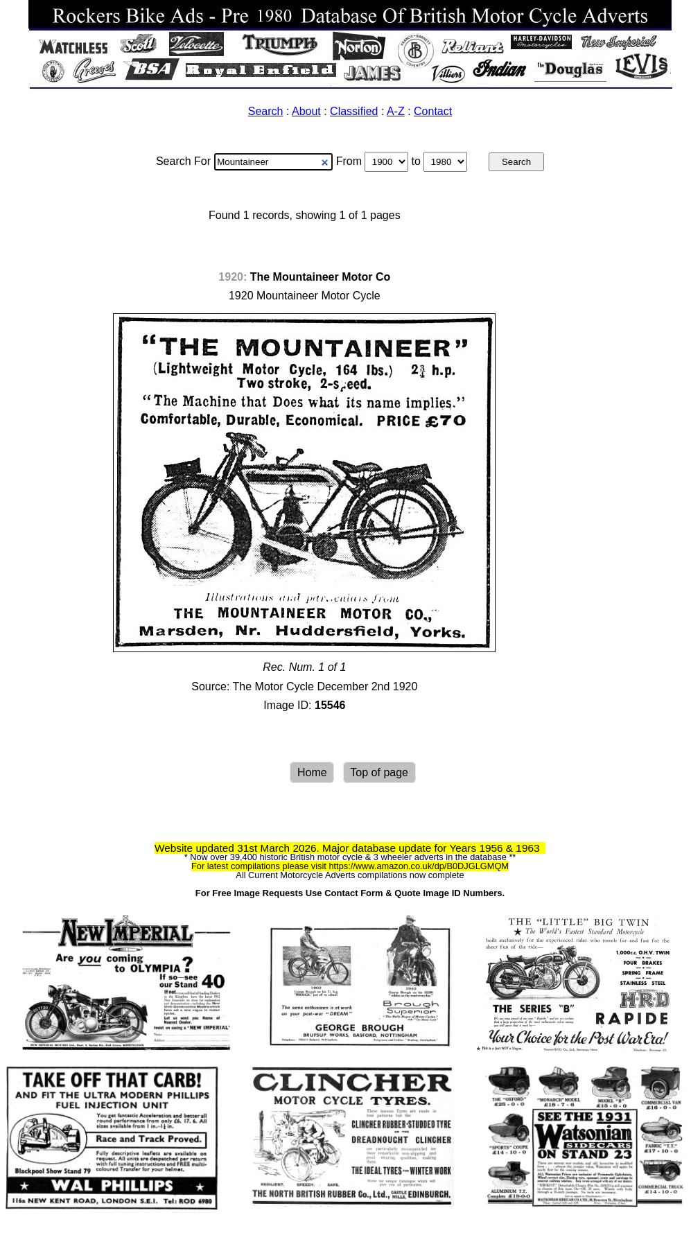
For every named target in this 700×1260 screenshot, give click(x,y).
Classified (354, 111)
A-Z (396, 111)
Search (265, 111)
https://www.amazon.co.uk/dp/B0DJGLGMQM (419, 866)
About (306, 111)
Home (312, 772)
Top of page (379, 772)
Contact (433, 111)
